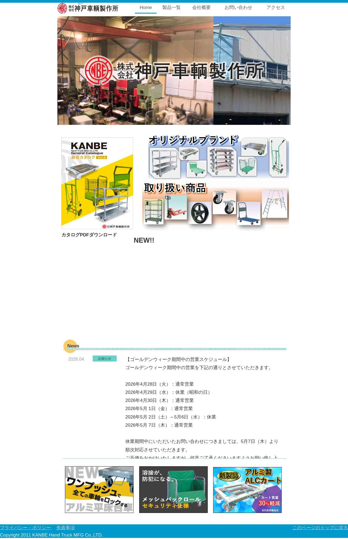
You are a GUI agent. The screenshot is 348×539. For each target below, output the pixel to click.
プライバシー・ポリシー (25, 527)
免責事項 (65, 527)
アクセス (275, 7)
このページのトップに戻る (320, 527)
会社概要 (201, 7)
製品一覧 (171, 7)
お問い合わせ (238, 7)
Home (146, 7)
